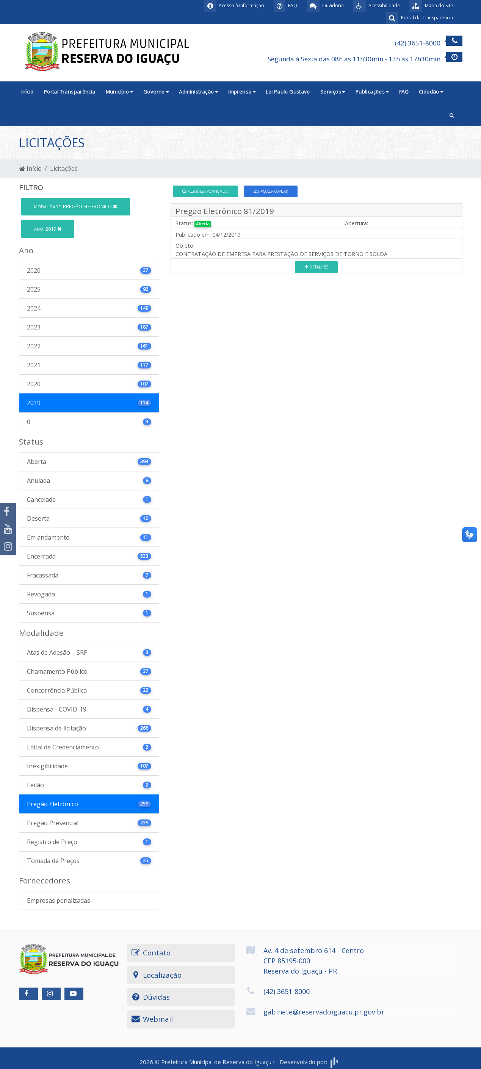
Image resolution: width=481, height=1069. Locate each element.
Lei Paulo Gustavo (288, 91)
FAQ (404, 91)
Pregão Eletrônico (75, 206)
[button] (451, 114)
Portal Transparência (70, 91)
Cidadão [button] (431, 91)
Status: (184, 223)
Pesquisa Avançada (205, 191)
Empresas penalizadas (58, 900)
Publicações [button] (372, 91)
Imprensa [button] (241, 91)
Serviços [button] (332, 91)
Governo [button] (156, 91)
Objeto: (184, 245)
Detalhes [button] (316, 267)
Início (27, 91)
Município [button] (119, 91)
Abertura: (356, 223)
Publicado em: (193, 234)
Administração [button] (198, 91)
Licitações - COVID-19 (270, 191)
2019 (47, 228)
